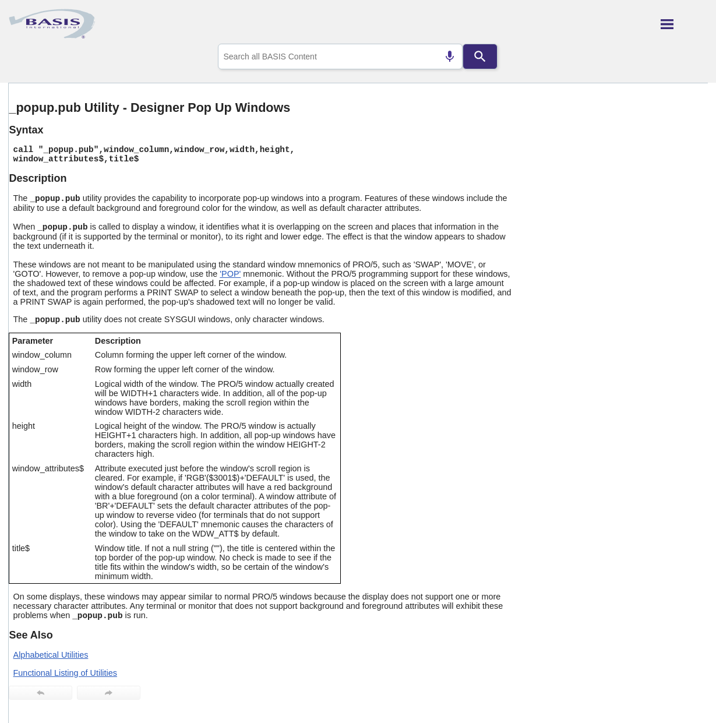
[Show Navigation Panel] (684, 24)
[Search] (480, 56)
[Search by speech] (450, 56)
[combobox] (340, 56)
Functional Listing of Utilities (65, 673)
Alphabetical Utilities (51, 654)
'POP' (230, 273)
